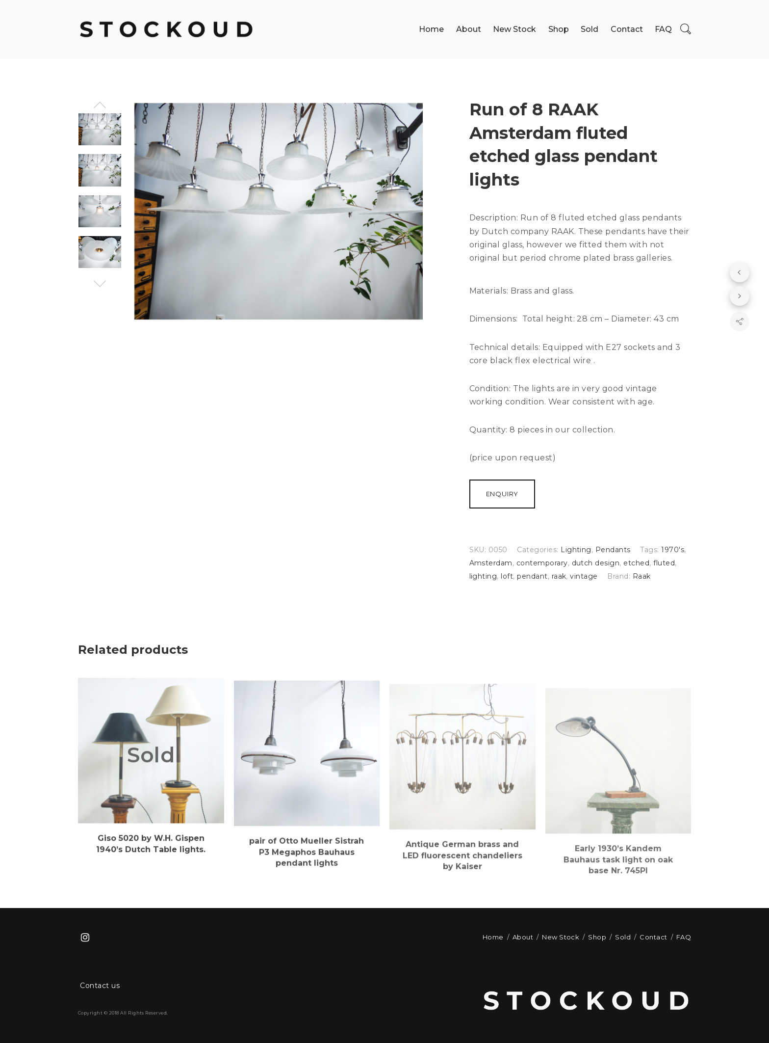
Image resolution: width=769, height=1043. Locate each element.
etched (636, 563)
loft (507, 576)
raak (559, 576)
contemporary (542, 563)
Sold (589, 29)
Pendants (613, 549)
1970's (672, 549)
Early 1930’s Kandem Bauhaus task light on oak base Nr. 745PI (618, 888)
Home (431, 29)
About (468, 29)
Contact (627, 29)
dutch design (596, 563)
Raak (642, 576)
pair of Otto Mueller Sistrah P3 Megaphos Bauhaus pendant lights (306, 872)
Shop (558, 29)
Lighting (576, 549)
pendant (532, 576)
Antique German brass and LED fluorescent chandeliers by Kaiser (462, 880)
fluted (664, 563)
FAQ (663, 29)
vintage (583, 576)
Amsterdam (491, 563)
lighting (483, 576)
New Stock (514, 29)
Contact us (100, 985)
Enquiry (502, 494)
